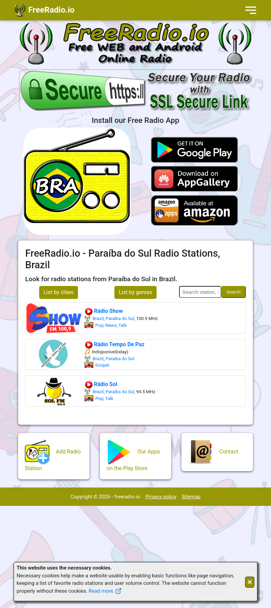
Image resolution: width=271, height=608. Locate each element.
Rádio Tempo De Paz (114, 344)
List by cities (59, 292)
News (110, 325)
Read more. (101, 591)
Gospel (102, 365)
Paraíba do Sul (120, 318)
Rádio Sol (100, 384)
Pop (99, 325)
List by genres (136, 292)
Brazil (98, 318)
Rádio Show (103, 311)
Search (233, 291)
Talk (122, 325)
